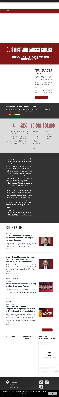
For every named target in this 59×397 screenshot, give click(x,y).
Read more (9, 250)
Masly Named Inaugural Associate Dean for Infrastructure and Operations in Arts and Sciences (20, 259)
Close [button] (52, 393)
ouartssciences (43, 371)
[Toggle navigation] (8, 11)
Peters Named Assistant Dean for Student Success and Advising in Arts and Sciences (19, 237)
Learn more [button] (28, 394)
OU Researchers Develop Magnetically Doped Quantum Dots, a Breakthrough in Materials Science (21, 308)
